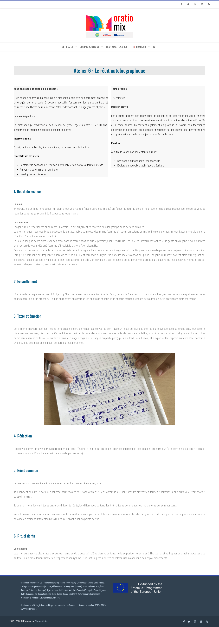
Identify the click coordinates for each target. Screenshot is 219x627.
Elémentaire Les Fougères (63, 586)
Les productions (89, 47)
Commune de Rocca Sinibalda (38, 594)
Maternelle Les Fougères (93, 586)
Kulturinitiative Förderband (89, 594)
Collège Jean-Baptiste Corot (32, 586)
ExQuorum (33, 590)
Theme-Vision (41, 621)
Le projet (67, 47)
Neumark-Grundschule (41, 598)
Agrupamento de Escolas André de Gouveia (65, 590)
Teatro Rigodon (99, 590)
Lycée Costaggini (64, 594)
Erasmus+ (73, 605)
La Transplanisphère (49, 583)
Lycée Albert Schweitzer (87, 583)
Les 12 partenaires (116, 47)
